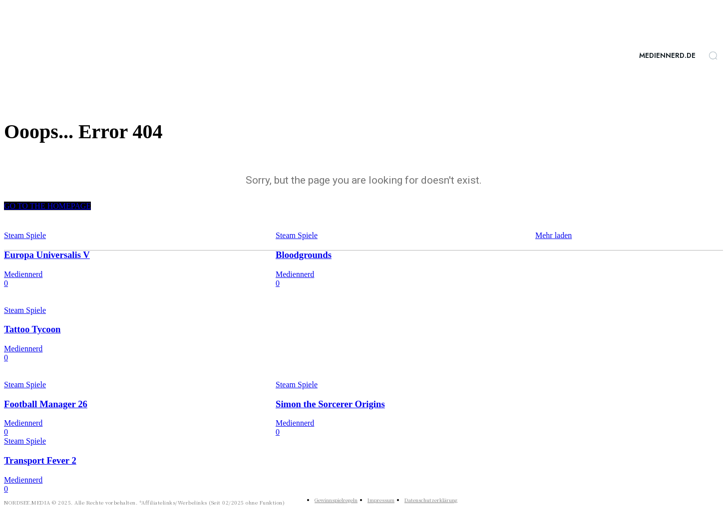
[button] (713, 55)
